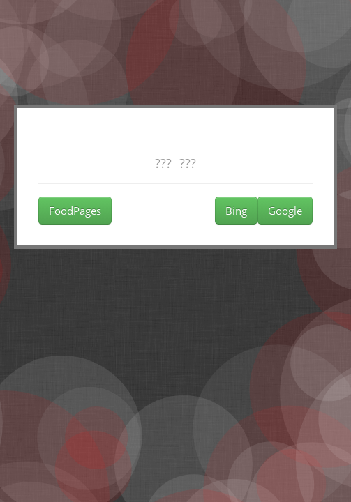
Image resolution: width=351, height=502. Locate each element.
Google (285, 211)
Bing (236, 211)
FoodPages (75, 211)
